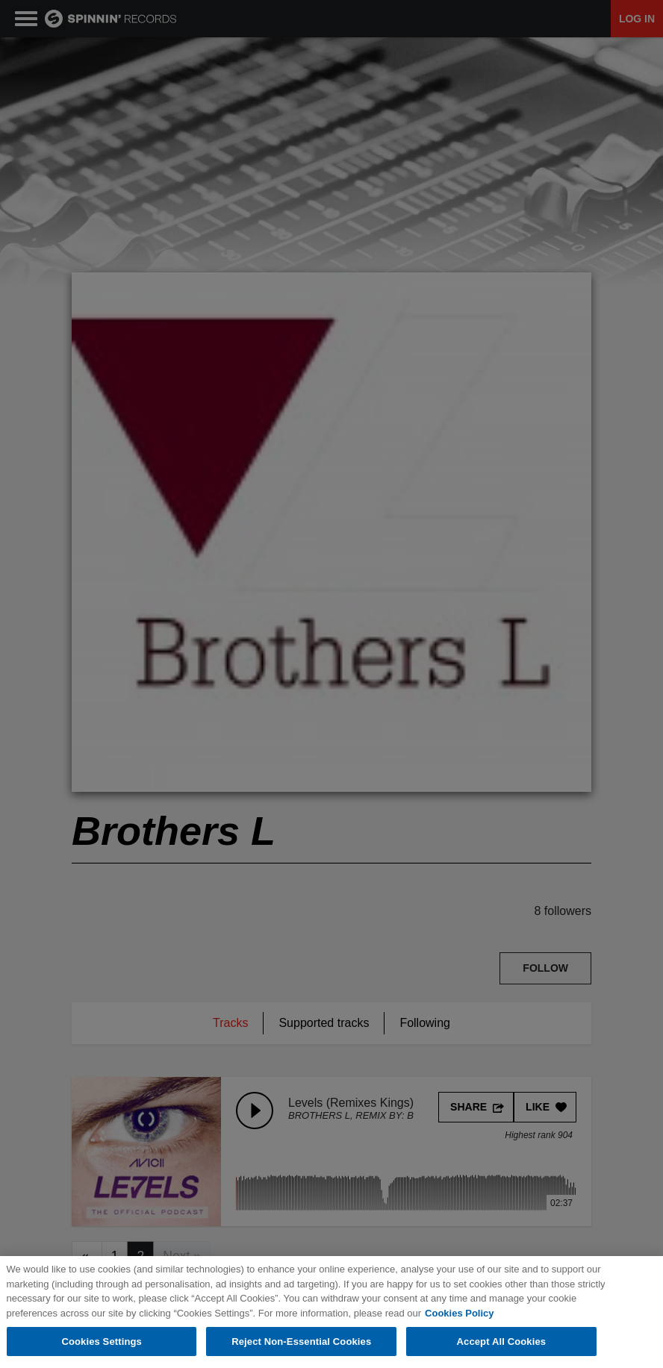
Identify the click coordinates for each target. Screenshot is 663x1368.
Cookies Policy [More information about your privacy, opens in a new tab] (459, 1313)
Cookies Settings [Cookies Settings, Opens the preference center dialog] (101, 1342)
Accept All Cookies (502, 1342)
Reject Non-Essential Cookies (301, 1342)
